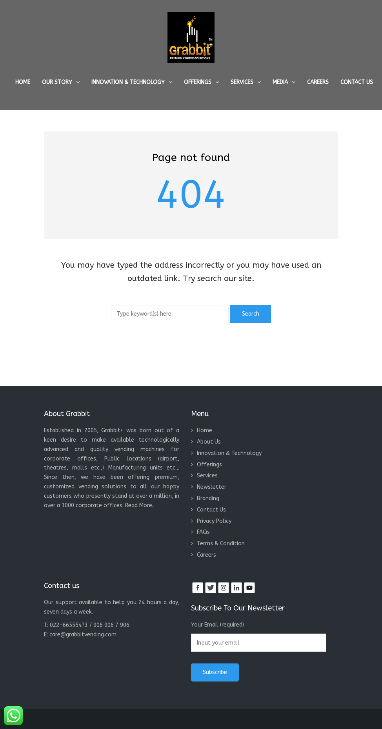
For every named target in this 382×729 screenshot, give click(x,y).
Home (22, 82)
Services (242, 82)
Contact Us (356, 82)
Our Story (57, 82)
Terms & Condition (221, 543)
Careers (318, 82)
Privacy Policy (214, 521)
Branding (208, 498)
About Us (209, 441)
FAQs (203, 532)
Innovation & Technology (128, 82)
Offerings (197, 82)
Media (280, 82)
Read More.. (140, 505)
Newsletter (211, 487)
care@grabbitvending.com (82, 634)
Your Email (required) (258, 636)
